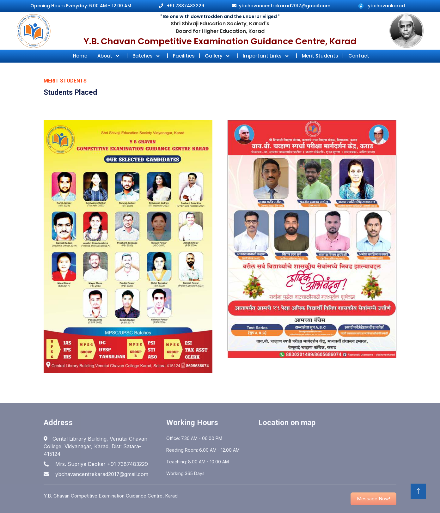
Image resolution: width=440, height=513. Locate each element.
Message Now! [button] (373, 499)
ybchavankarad (386, 6)
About (105, 55)
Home (83, 55)
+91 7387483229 (185, 6)
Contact (358, 55)
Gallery (214, 55)
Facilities (186, 55)
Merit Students (323, 55)
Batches (143, 55)
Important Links (263, 55)
